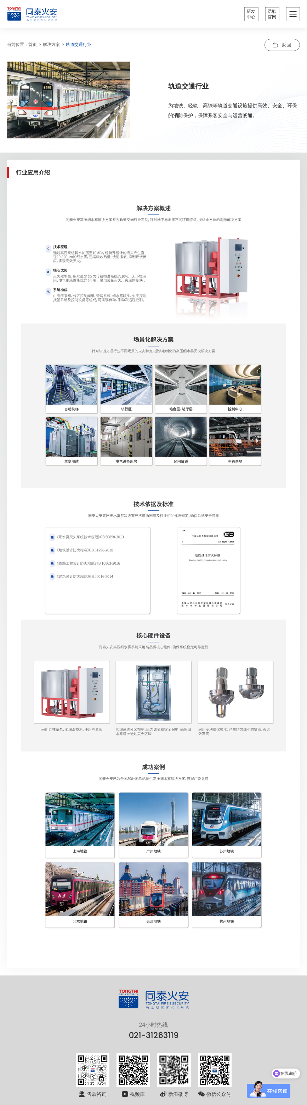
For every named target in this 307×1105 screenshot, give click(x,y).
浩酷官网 (272, 14)
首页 (32, 44)
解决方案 (51, 44)
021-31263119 (153, 1035)
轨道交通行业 (78, 44)
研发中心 (251, 14)
